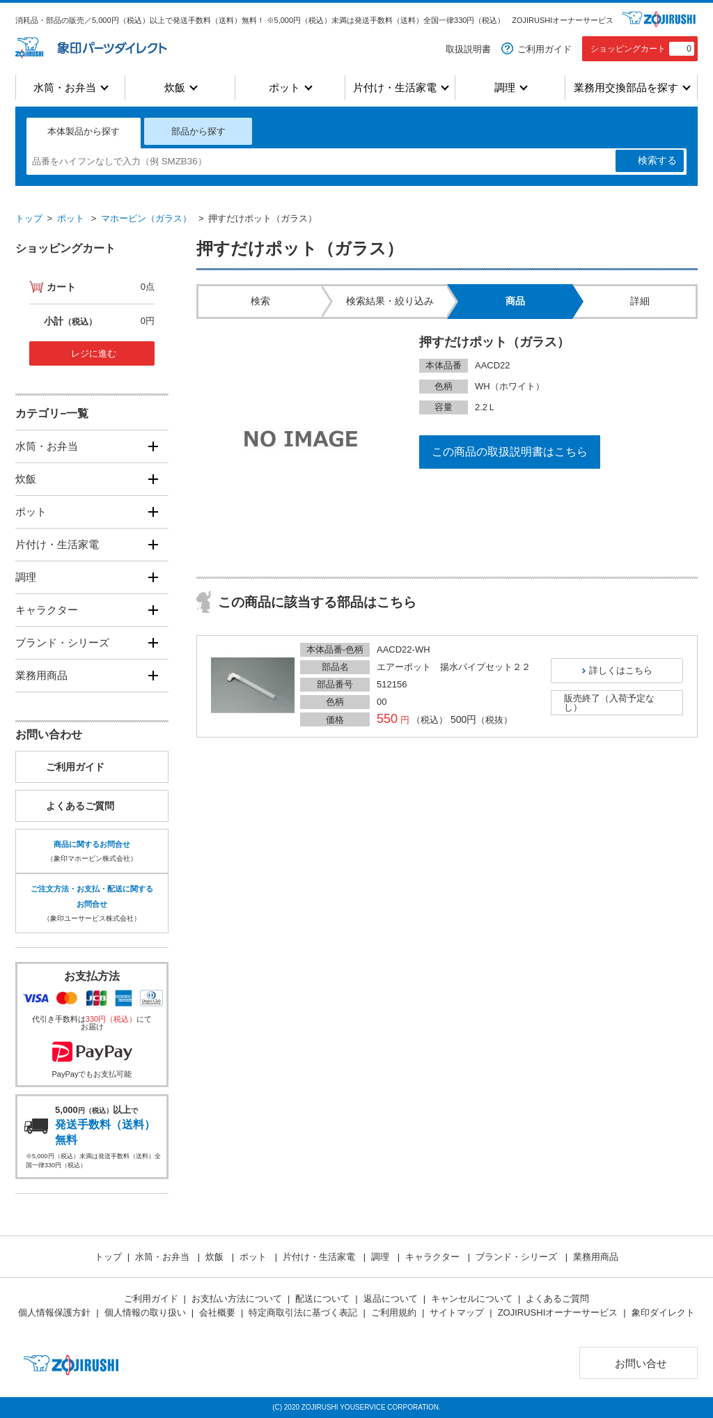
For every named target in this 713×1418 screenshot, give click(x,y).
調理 (504, 87)
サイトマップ (457, 1312)
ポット (284, 87)
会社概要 (217, 1312)
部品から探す (198, 131)
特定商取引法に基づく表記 (303, 1312)
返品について (390, 1298)
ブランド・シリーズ (62, 642)
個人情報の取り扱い (145, 1312)
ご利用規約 (393, 1312)
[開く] (153, 446)
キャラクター (46, 610)
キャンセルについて (471, 1298)
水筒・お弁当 (64, 87)
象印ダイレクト (663, 1312)
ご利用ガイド (544, 49)
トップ (28, 218)
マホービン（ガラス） (146, 218)
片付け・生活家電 (395, 87)
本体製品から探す (83, 131)
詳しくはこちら (620, 670)
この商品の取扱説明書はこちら (510, 452)
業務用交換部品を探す (626, 87)
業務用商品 (41, 675)
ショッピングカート (642, 49)
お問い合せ (641, 1363)
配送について (322, 1298)
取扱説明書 (468, 49)
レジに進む (93, 353)
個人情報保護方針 (54, 1312)
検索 (657, 161)
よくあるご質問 (80, 805)
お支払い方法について (236, 1298)
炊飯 (174, 87)
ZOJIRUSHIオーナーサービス (562, 20)
